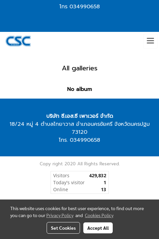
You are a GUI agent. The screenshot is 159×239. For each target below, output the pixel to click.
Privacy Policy (59, 215)
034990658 (84, 7)
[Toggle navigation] (150, 41)
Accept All (98, 228)
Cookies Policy (99, 215)
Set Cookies (63, 228)
